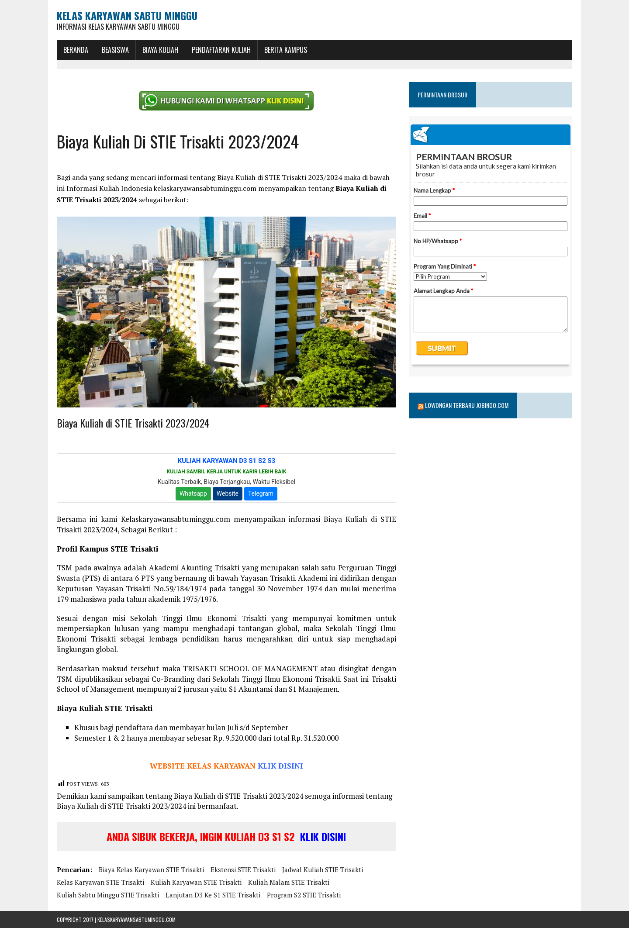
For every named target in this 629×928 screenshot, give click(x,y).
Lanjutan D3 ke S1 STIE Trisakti (213, 894)
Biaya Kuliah (160, 50)
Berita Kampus (285, 50)
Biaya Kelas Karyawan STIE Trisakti (151, 869)
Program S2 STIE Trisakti (304, 894)
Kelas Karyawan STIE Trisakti (100, 882)
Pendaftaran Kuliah (221, 50)
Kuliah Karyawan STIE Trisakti (196, 882)
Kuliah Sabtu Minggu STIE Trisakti (108, 894)
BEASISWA (115, 50)
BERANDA (75, 50)
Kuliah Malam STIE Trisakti (288, 882)
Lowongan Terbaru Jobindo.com (466, 405)
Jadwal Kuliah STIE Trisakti (322, 869)
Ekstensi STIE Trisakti (243, 869)
